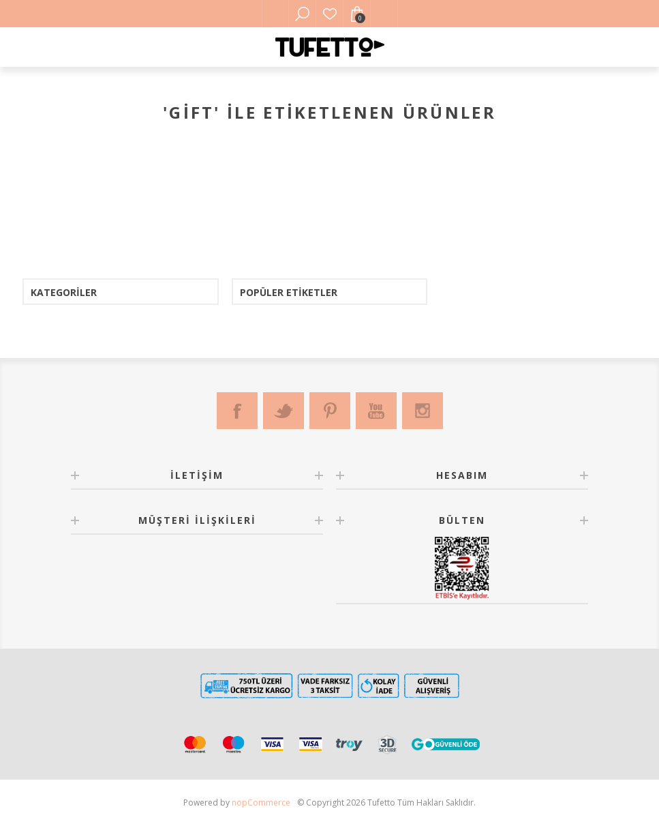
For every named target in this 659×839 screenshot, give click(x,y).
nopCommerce (261, 802)
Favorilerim (329, 13)
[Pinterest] (329, 410)
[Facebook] (237, 410)
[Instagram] (422, 410)
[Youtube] (376, 410)
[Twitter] (283, 410)
